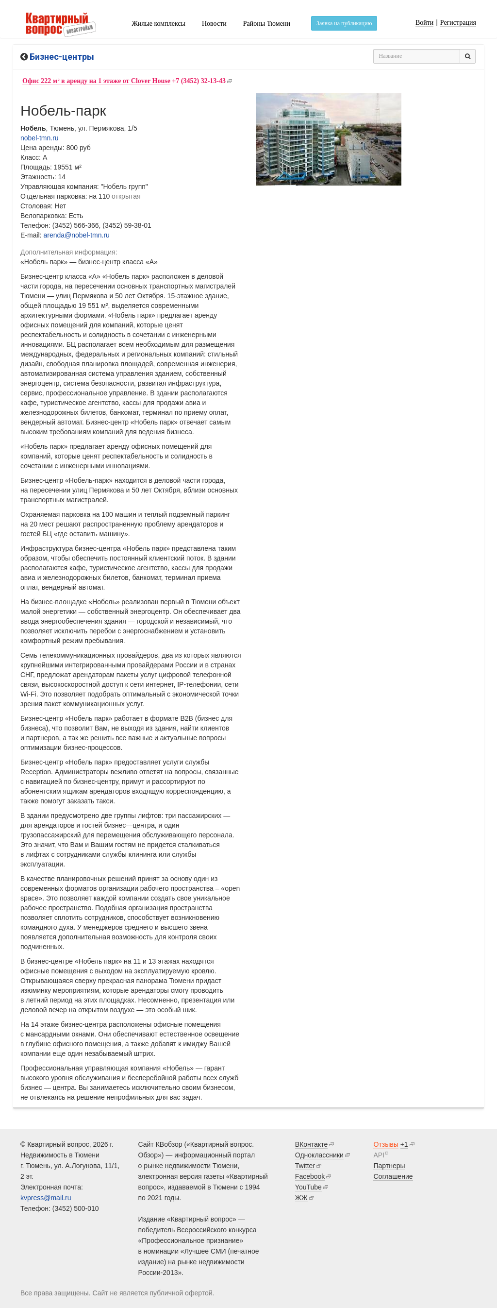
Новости (214, 23)
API (378, 1155)
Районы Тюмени (266, 23)
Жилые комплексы (158, 23)
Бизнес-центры (62, 56)
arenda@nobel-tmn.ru (76, 235)
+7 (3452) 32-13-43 (124, 81)
